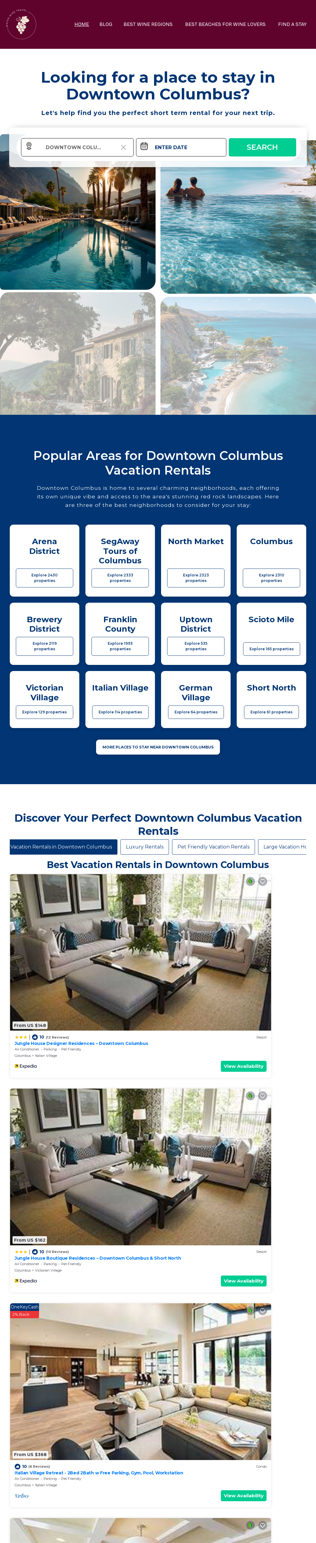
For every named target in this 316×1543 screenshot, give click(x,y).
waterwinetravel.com (68, 1532)
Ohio (93, 1041)
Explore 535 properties (196, 646)
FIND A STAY (294, 24)
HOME (93, 24)
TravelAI (174, 1532)
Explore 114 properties (120, 712)
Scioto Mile (194, 1041)
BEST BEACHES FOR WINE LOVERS (230, 24)
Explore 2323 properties (196, 578)
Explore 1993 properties (120, 646)
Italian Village (46, 941)
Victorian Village (123, 941)
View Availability (53, 952)
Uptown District (48, 1041)
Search (262, 147)
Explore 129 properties (44, 712)
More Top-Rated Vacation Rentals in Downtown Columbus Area (158, 1434)
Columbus (23, 941)
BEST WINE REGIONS (156, 24)
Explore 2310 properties (271, 578)
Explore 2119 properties (45, 646)
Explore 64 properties (195, 712)
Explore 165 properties (272, 649)
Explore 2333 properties (120, 578)
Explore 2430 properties (44, 578)
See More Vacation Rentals (158, 1084)
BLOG (116, 24)
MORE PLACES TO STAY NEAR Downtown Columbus (158, 747)
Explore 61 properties (271, 712)
